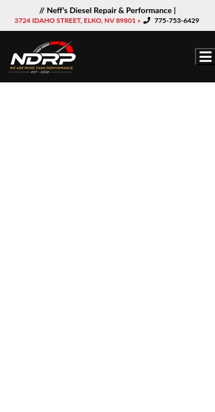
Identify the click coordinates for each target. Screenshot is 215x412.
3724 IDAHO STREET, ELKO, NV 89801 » (78, 20)
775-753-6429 (177, 20)
